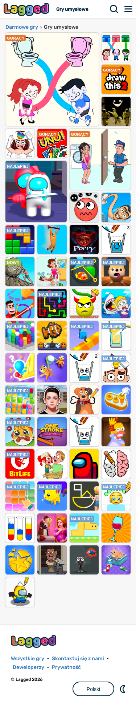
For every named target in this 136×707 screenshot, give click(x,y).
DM (123, 689)
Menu (128, 9)
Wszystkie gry (27, 658)
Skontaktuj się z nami (78, 658)
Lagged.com (34, 641)
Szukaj (114, 9)
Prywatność (66, 667)
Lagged (27, 9)
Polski (93, 689)
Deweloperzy (28, 667)
